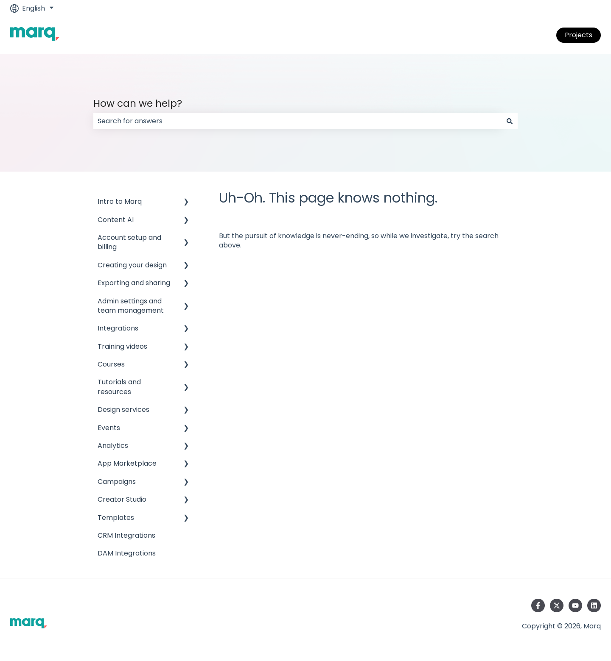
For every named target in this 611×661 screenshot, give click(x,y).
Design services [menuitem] (123, 409)
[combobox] (297, 121)
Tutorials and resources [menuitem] (119, 386)
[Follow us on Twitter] (556, 605)
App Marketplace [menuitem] (127, 463)
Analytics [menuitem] (113, 445)
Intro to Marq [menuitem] (120, 201)
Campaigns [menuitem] (117, 481)
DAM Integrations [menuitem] (127, 553)
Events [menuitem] (109, 428)
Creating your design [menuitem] (132, 265)
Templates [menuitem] (116, 517)
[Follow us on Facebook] (538, 605)
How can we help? (137, 103)
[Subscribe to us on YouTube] (575, 605)
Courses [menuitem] (111, 364)
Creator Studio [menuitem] (122, 499)
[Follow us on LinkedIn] (594, 605)
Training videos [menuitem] (122, 346)
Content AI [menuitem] (116, 220)
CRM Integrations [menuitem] (126, 535)
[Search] (510, 121)
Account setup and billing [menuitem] (129, 242)
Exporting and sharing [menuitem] (134, 283)
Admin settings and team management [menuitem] (131, 305)
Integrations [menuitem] (118, 328)
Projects (578, 35)
